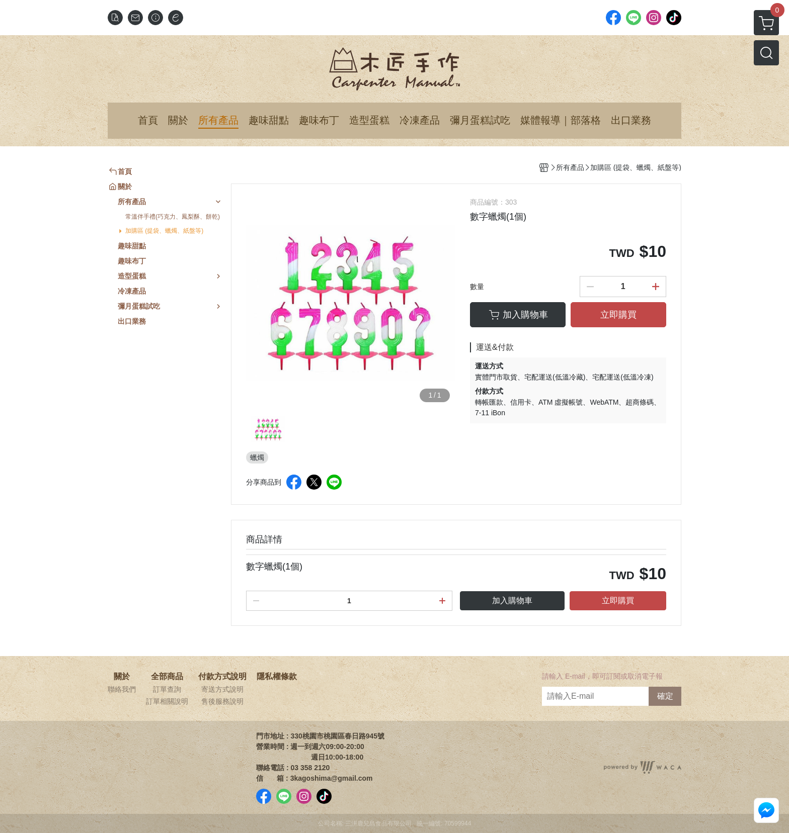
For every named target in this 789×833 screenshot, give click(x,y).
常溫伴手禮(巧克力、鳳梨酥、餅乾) (172, 216)
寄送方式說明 (222, 689)
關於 (122, 677)
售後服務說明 (222, 701)
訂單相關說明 (167, 701)
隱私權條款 (277, 677)
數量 (477, 287)
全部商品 (167, 677)
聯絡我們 (122, 689)
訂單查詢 (167, 689)
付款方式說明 (222, 677)
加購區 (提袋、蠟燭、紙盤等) (164, 230)
